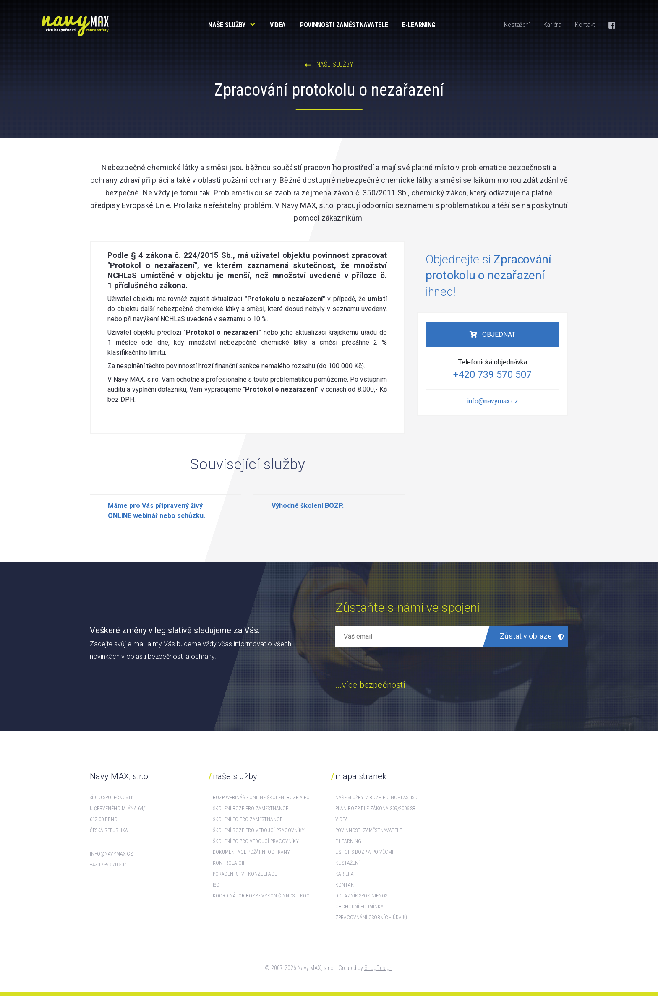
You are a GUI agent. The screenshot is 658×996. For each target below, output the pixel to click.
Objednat (497, 334)
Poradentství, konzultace (245, 874)
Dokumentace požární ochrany (251, 852)
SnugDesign (378, 968)
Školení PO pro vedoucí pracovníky (256, 841)
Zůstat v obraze (532, 636)
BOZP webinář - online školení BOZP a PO (261, 798)
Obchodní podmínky (359, 907)
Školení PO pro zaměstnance (247, 819)
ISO (216, 885)
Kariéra (552, 24)
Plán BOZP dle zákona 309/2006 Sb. (376, 808)
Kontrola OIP (229, 863)
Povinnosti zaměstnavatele (344, 25)
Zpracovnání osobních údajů (371, 918)
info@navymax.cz (492, 401)
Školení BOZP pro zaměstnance (250, 808)
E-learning (419, 25)
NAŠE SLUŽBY (329, 64)
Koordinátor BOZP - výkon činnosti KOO (261, 896)
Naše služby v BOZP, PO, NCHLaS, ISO (376, 798)
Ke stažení (517, 24)
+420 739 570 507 (492, 374)
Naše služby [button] (226, 25)
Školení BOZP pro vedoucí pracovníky (259, 830)
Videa (278, 25)
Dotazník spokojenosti (363, 896)
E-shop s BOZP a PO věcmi (364, 852)
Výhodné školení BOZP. (308, 506)
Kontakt (585, 24)
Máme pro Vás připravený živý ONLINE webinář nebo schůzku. (156, 511)
